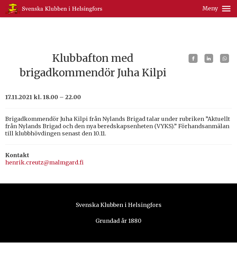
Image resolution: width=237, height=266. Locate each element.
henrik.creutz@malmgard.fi (44, 162)
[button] (226, 8)
